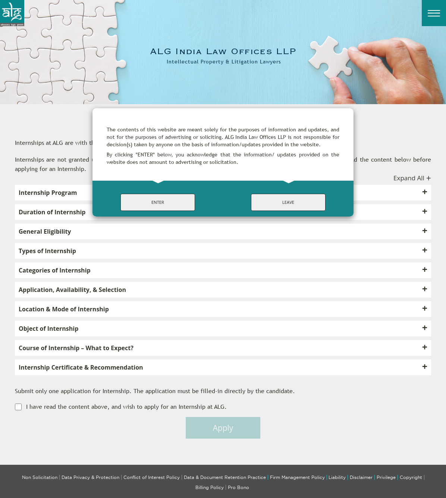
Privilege (386, 477)
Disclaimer (361, 477)
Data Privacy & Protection (90, 477)
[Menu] (434, 13)
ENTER (157, 202)
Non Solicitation (39, 477)
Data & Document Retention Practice (225, 477)
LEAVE (288, 202)
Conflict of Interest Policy (151, 477)
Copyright (411, 477)
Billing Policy (209, 487)
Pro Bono (238, 487)
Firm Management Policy (297, 477)
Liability (337, 477)
